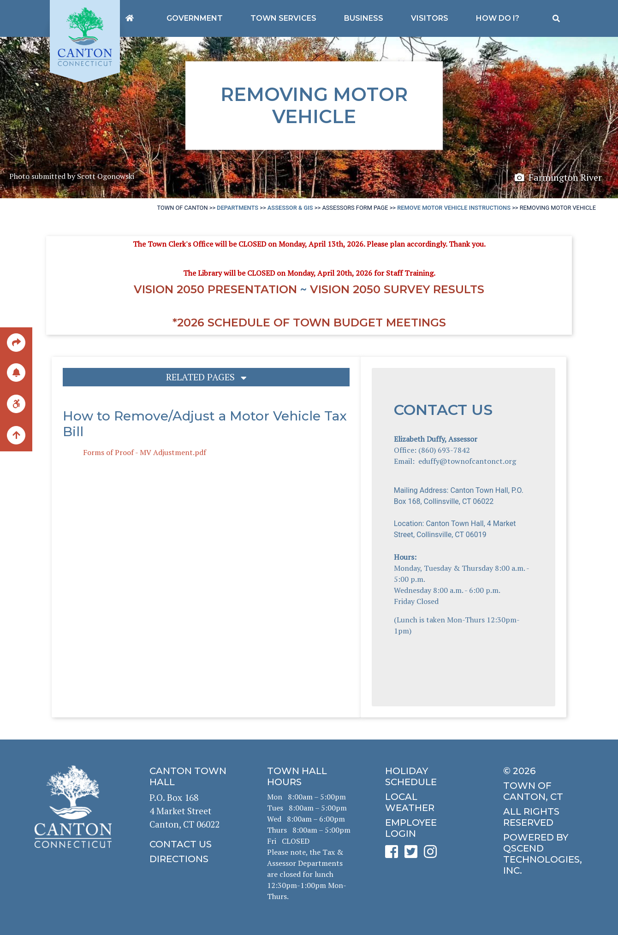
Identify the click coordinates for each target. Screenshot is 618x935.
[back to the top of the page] (16, 435)
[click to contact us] (191, 844)
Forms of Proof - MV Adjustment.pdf (144, 452)
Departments (237, 207)
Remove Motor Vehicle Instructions (454, 207)
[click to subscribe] (16, 371)
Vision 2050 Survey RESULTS (397, 289)
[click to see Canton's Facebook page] (394, 854)
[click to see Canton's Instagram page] (432, 854)
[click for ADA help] (16, 403)
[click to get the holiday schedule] (427, 776)
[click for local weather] (427, 802)
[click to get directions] (191, 858)
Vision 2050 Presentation (215, 289)
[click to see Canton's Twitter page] (413, 854)
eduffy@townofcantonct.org (467, 461)
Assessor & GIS (290, 207)
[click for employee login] (427, 828)
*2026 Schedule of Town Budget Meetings (309, 322)
